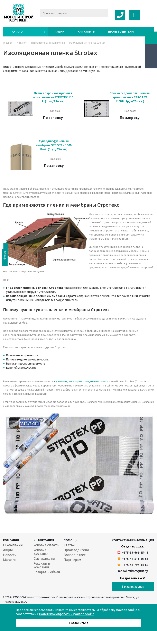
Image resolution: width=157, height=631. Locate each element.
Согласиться (78, 623)
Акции (59, 31)
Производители (121, 31)
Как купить (86, 31)
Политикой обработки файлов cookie (66, 614)
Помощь (70, 540)
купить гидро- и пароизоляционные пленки (81, 381)
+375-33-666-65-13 (133, 552)
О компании (13, 545)
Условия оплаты (46, 545)
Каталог (17, 31)
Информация (44, 540)
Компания (11, 540)
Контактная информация (133, 540)
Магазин (9, 560)
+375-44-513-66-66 (133, 558)
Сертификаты (44, 558)
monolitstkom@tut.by (133, 571)
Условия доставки (41, 551)
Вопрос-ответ (75, 555)
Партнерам (72, 560)
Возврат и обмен (47, 572)
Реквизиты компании (42, 565)
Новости (10, 555)
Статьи (69, 545)
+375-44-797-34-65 (133, 564)
